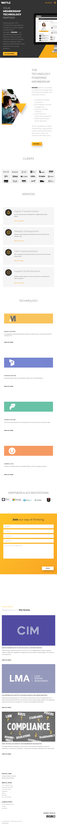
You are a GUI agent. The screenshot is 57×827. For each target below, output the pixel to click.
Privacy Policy (5, 823)
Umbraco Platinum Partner (9, 776)
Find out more (19, 241)
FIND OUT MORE (19, 221)
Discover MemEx (9, 53)
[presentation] (14, 562)
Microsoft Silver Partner (8, 778)
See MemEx (36, 144)
